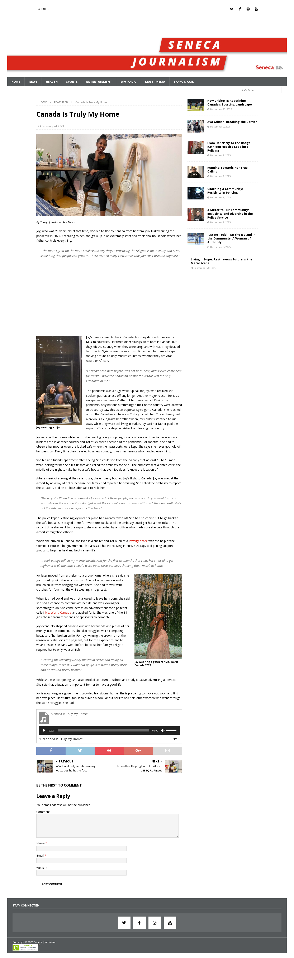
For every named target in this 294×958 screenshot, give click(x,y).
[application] (109, 730)
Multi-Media (155, 82)
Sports (72, 82)
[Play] (44, 730)
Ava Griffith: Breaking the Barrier (232, 122)
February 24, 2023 (53, 126)
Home (15, 82)
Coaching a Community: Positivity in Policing (225, 190)
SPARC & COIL (184, 82)
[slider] (103, 730)
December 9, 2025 (220, 126)
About (42, 8)
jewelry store (138, 541)
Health (52, 82)
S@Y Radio (128, 82)
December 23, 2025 (221, 109)
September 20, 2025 (205, 267)
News (33, 82)
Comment (43, 812)
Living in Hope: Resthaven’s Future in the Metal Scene (221, 261)
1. (61, 739)
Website (41, 867)
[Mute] (163, 730)
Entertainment (99, 82)
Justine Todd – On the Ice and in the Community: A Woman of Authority (231, 238)
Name (41, 843)
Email (40, 855)
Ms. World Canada (58, 612)
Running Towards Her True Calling (227, 169)
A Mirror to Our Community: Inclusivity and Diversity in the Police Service (230, 213)
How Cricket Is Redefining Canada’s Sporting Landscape (229, 102)
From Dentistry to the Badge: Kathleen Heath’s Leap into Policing (229, 146)
